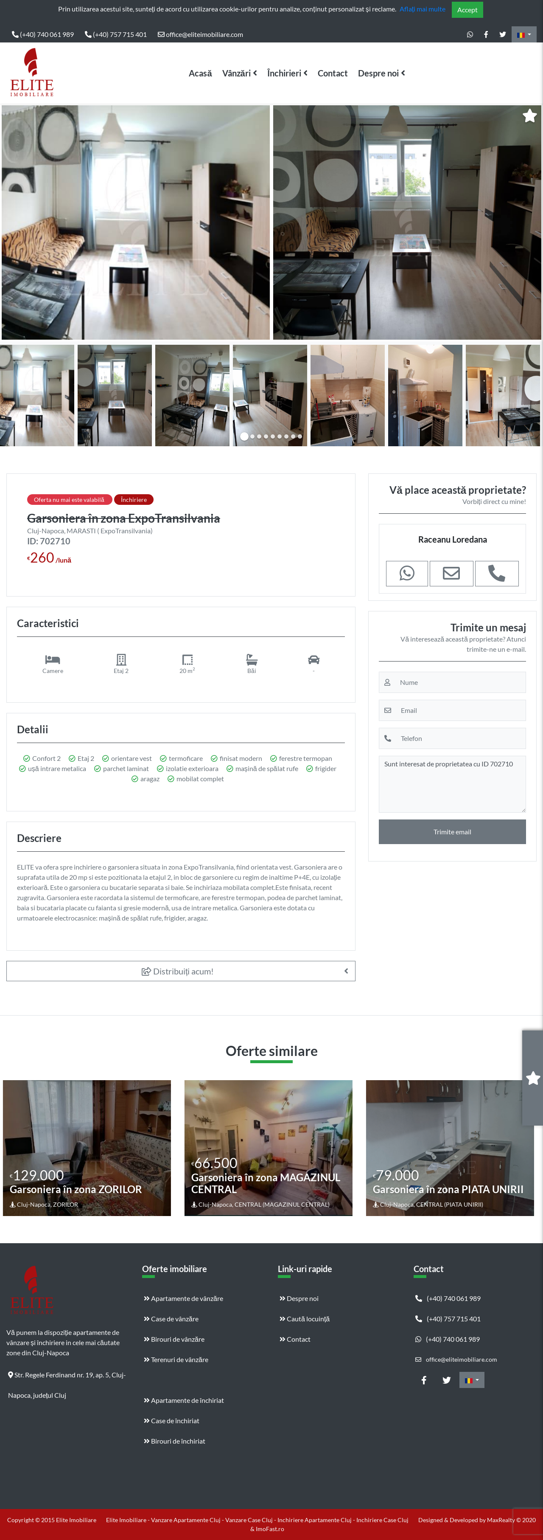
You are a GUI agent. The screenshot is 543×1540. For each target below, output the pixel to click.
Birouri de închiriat (174, 1441)
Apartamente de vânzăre (183, 1298)
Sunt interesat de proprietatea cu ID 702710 (452, 784)
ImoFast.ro (270, 1528)
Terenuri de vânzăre (176, 1359)
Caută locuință (305, 1319)
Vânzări (236, 73)
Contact (333, 73)
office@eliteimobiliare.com (200, 34)
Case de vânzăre (171, 1319)
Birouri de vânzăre (174, 1339)
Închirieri (284, 73)
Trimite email (452, 832)
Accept (467, 10)
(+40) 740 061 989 (43, 34)
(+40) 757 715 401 (116, 34)
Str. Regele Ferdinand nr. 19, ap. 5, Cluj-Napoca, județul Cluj (67, 1378)
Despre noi (378, 73)
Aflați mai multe (422, 9)
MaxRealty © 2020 (511, 1519)
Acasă (200, 73)
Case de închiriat (171, 1420)
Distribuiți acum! (178, 971)
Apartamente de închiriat (184, 1400)
